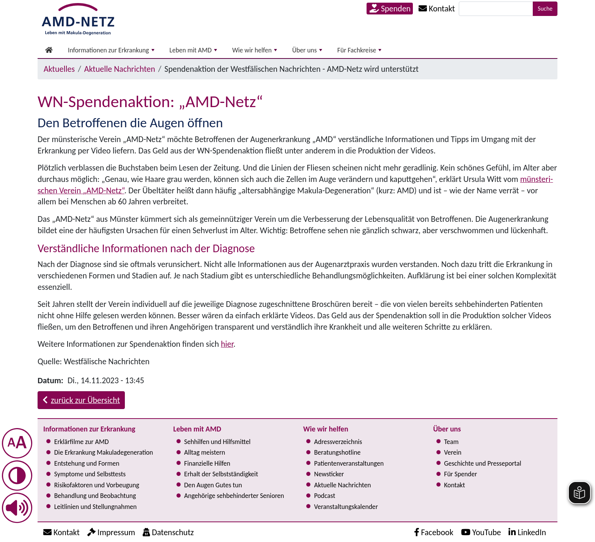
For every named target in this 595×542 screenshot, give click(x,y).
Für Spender (460, 474)
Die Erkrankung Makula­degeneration (103, 452)
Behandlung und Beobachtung (95, 495)
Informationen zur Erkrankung (111, 50)
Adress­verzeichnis (338, 442)
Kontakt (454, 485)
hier (227, 344)
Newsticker (329, 474)
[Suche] (496, 9)
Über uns (307, 50)
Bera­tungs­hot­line (337, 452)
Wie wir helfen (254, 50)
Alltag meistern (204, 452)
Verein (452, 452)
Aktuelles (59, 69)
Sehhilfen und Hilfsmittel (217, 442)
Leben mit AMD (193, 50)
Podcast (324, 495)
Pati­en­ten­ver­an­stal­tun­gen (349, 463)
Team (451, 442)
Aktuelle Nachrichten (119, 69)
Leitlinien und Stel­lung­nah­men (95, 506)
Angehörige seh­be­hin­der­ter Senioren (234, 495)
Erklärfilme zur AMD (81, 442)
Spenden (390, 8)
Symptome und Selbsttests (90, 474)
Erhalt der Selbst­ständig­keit (221, 474)
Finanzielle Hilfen (207, 463)
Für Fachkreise (359, 50)
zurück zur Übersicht (81, 400)
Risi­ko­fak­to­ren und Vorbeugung (96, 485)
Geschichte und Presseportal (482, 463)
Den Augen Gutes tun (213, 485)
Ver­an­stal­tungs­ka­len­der (346, 506)
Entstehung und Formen (87, 463)
